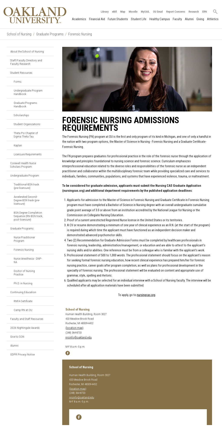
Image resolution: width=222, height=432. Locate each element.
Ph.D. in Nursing (23, 283)
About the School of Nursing (27, 51)
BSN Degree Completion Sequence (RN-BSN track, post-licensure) (28, 216)
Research (194, 11)
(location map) (74, 328)
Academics (79, 19)
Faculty (177, 19)
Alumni (189, 19)
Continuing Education (23, 292)
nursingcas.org (146, 295)
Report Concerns (175, 11)
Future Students (118, 19)
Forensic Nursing (80, 34)
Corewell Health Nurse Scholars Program (23, 164)
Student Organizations (27, 124)
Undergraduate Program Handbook (28, 92)
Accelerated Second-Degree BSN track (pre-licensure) (27, 200)
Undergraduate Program (24, 175)
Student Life (138, 19)
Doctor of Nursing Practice (24, 272)
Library (105, 11)
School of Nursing (19, 34)
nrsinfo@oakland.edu (78, 337)
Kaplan (18, 145)
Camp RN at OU (23, 310)
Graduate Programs (50, 34)
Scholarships (21, 115)
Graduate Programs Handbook (25, 104)
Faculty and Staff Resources (26, 319)
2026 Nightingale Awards (25, 327)
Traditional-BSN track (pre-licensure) (26, 186)
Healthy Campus (159, 19)
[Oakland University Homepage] (34, 15)
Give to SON (17, 336)
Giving (200, 19)
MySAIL (145, 11)
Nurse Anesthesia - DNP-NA (28, 260)
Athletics (213, 19)
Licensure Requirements (28, 154)
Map (122, 11)
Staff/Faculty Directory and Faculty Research (26, 62)
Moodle (133, 11)
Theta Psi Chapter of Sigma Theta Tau (26, 134)
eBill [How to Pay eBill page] (114, 11)
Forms (17, 81)
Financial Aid (97, 19)
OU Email (158, 11)
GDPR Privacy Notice (22, 354)
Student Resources (21, 72)
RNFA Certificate (23, 301)
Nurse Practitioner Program (24, 239)
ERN (204, 11)
